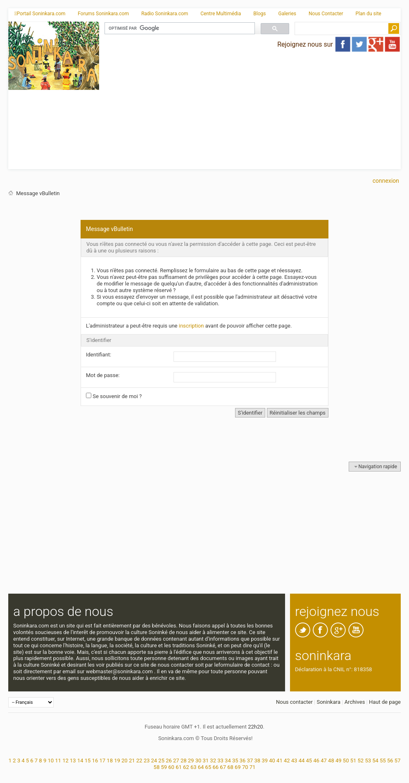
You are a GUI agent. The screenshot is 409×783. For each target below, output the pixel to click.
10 (51, 760)
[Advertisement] (250, 111)
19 (117, 760)
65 (208, 767)
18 (110, 760)
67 (223, 767)
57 (398, 760)
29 (191, 760)
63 (193, 767)
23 (147, 760)
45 (309, 760)
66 (215, 767)
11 (58, 760)
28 (184, 760)
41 (279, 760)
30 (198, 760)
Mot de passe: (103, 375)
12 (65, 760)
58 (157, 767)
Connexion (386, 180)
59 (164, 767)
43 (294, 760)
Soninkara (328, 702)
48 (331, 760)
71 (253, 767)
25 (161, 760)
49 (338, 760)
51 (353, 760)
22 (139, 760)
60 (171, 767)
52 (361, 760)
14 (80, 760)
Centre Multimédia (220, 14)
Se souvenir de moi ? (114, 396)
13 (73, 760)
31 (206, 760)
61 (179, 767)
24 (154, 760)
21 (132, 760)
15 (88, 760)
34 (228, 760)
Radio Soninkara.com (164, 14)
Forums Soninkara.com (103, 14)
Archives (355, 702)
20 (124, 760)
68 (230, 767)
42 (287, 760)
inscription (191, 326)
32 (213, 760)
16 (95, 760)
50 (346, 760)
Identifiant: (98, 354)
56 (390, 760)
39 (265, 760)
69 (238, 767)
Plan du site (368, 14)
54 (375, 760)
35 (235, 760)
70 (245, 767)
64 (201, 767)
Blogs (259, 14)
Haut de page (385, 702)
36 (243, 760)
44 (302, 760)
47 (324, 760)
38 (257, 760)
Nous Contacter (326, 14)
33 (220, 760)
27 (176, 760)
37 (250, 760)
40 (272, 760)
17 (102, 760)
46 (316, 760)
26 (169, 760)
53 (368, 760)
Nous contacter (294, 702)
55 (383, 760)
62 (186, 767)
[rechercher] (179, 28)
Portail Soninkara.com (39, 14)
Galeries (287, 14)
